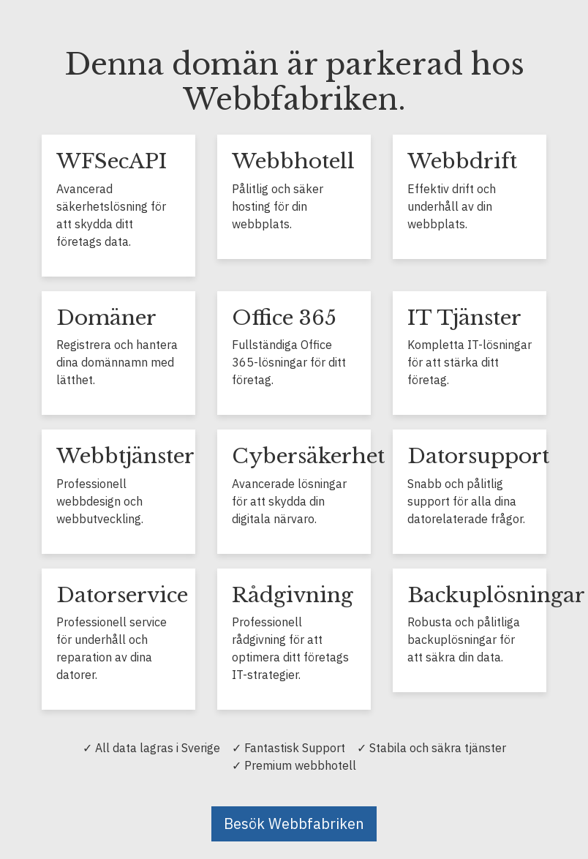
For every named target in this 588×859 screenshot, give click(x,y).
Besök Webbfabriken (294, 823)
